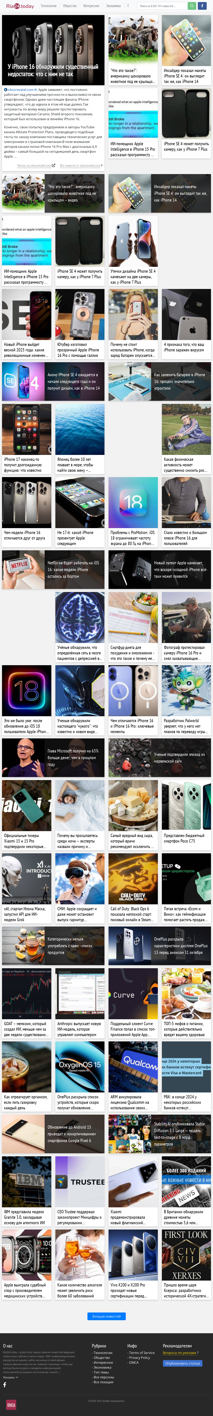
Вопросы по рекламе (179, 1353)
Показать (10, 1377)
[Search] (166, 6)
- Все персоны (103, 1377)
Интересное (91, 5)
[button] (202, 6)
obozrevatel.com (19, 89)
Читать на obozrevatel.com (34, 165)
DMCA (134, 1362)
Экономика (113, 5)
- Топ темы (100, 1372)
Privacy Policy (139, 1357)
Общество (70, 5)
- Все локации (102, 1382)
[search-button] (192, 6)
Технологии (48, 5)
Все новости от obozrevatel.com (80, 165)
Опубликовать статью (182, 1363)
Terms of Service (142, 1353)
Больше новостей (107, 1316)
